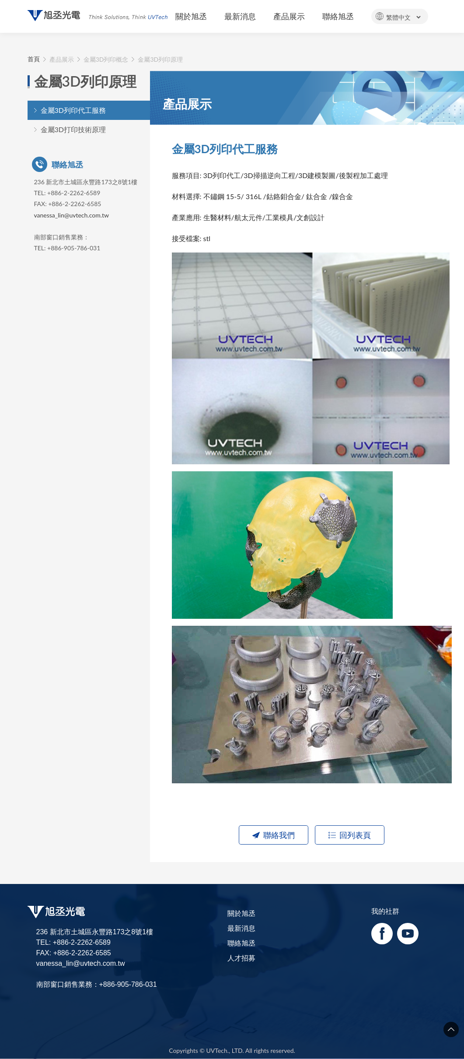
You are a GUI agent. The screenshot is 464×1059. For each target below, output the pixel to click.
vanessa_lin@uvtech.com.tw (71, 215)
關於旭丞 (241, 913)
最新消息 (241, 928)
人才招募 (241, 958)
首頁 (34, 59)
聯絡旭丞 (241, 943)
